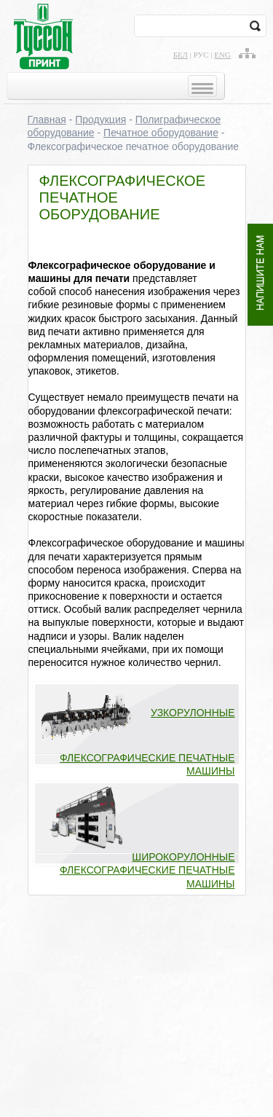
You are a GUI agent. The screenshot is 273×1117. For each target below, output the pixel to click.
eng (222, 54)
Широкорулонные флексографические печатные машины (147, 870)
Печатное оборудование (160, 132)
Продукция (100, 119)
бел (180, 54)
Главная (47, 119)
